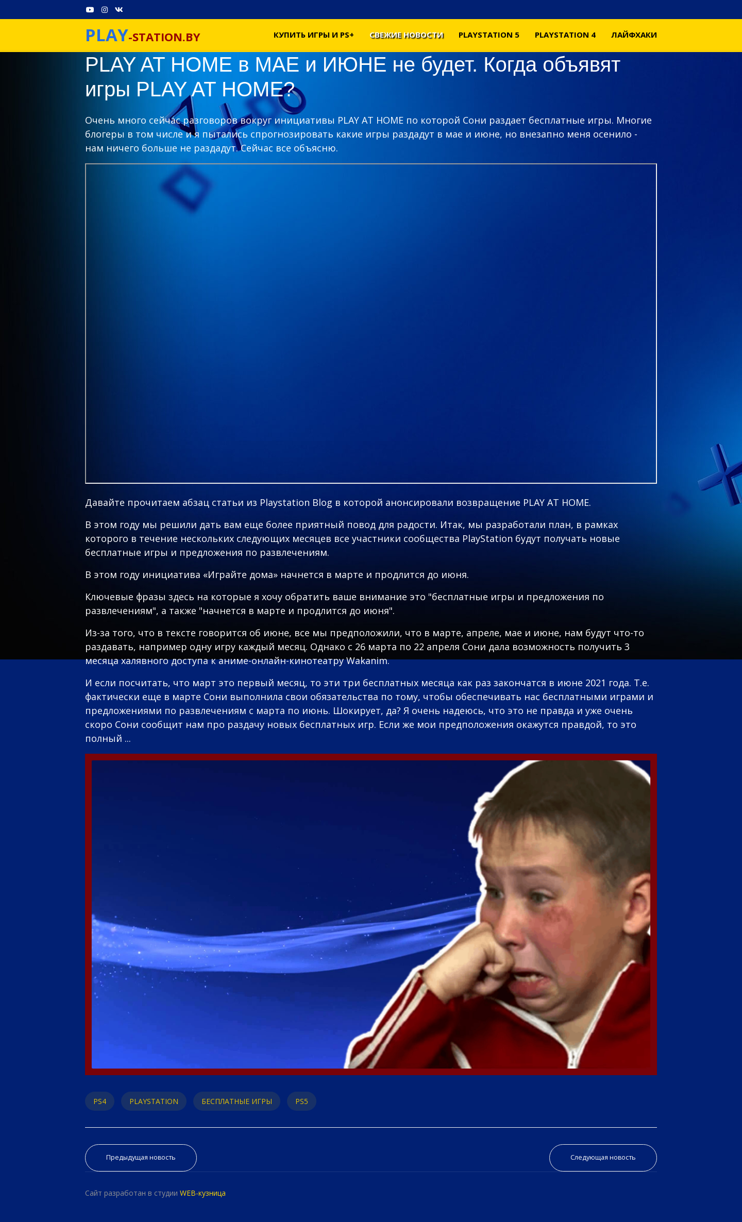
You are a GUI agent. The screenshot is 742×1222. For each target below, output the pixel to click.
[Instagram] (105, 9)
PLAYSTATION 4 (565, 34)
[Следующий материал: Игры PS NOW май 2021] (603, 1158)
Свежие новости (406, 34)
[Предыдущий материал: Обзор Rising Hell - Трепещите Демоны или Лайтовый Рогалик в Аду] (141, 1158)
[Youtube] (90, 9)
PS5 (301, 1101)
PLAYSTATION (153, 1101)
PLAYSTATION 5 (489, 34)
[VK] (119, 9)
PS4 (99, 1101)
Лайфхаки (634, 34)
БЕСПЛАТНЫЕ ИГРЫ (236, 1101)
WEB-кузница (203, 1193)
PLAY (106, 34)
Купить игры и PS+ (314, 34)
